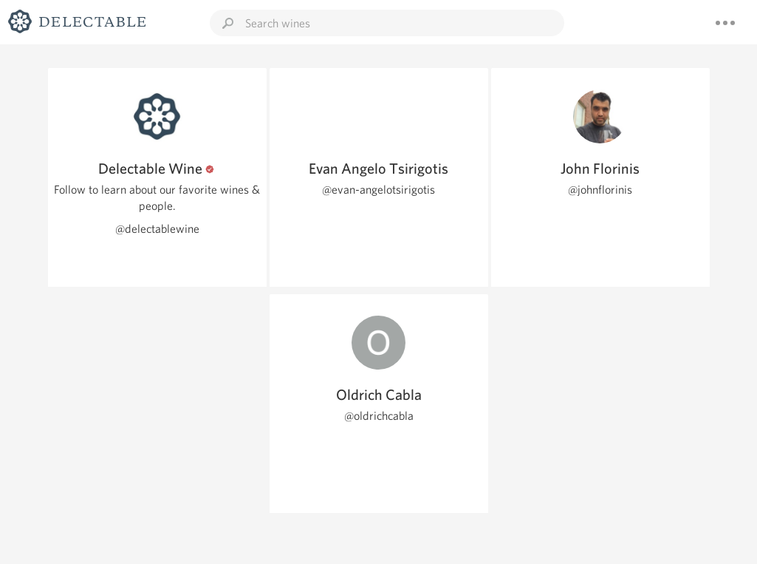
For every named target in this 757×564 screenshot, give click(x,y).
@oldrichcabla (379, 416)
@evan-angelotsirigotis (378, 190)
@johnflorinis (600, 190)
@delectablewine (157, 229)
